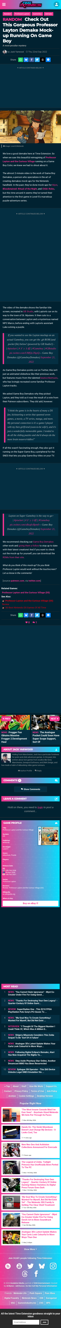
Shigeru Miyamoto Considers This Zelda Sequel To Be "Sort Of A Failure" (31, 1036)
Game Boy (37, 14)
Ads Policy (52, 1091)
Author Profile (25, 771)
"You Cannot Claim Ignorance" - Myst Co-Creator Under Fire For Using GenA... (31, 993)
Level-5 (5, 849)
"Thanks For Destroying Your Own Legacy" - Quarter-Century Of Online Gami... (32, 1002)
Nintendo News (29, 1298)
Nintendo (6, 842)
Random (7, 14)
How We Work (36, 1086)
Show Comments (30, 789)
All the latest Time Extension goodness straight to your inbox (30, 1315)
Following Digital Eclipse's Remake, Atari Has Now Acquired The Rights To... (31, 1053)
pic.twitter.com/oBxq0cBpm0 (24, 524)
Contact (8, 1091)
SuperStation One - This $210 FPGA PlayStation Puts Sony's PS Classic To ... (30, 1010)
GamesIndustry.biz (27, 1303)
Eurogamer (51, 1298)
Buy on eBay (30, 903)
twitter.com (34, 580)
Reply (38, 771)
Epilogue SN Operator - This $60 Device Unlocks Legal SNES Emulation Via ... (31, 1070)
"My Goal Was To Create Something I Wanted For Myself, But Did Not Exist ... (29, 1019)
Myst (54, 185)
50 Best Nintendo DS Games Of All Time (25, 607)
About (16, 1086)
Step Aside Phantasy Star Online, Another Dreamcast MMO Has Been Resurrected (32, 1062)
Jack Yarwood (17, 52)
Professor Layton (22, 14)
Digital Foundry (11, 1298)
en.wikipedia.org (9, 894)
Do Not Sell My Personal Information (41, 1286)
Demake (48, 14)
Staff (24, 1086)
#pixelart (12, 348)
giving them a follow (29, 545)
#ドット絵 (24, 348)
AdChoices (20, 1286)
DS (4, 836)
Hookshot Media (17, 1283)
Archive (12, 1096)
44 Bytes (10, 1286)
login (40, 807)
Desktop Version (45, 1096)
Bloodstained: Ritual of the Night (20, 188)
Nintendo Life (20, 1293)
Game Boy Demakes (43, 541)
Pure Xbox (50, 1293)
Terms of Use (37, 1091)
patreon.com (17, 580)
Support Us (51, 1086)
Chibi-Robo (48, 188)
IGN (41, 1298)
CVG (41, 1303)
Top (7, 1086)
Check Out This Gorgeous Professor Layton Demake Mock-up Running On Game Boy (30, 30)
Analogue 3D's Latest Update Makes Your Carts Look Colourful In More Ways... (31, 1045)
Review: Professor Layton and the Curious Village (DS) (23, 888)
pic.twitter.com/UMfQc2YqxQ (24, 352)
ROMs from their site (13, 557)
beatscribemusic (49, 377)
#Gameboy (37, 348)
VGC (13, 1303)
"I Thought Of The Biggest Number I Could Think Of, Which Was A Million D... (31, 1027)
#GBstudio (50, 348)
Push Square (36, 1293)
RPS (48, 1303)
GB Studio (28, 311)
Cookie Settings (26, 1096)
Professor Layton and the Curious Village (18, 830)
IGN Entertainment (42, 1283)
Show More (30, 1249)
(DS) (26, 592)
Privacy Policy (21, 1091)
